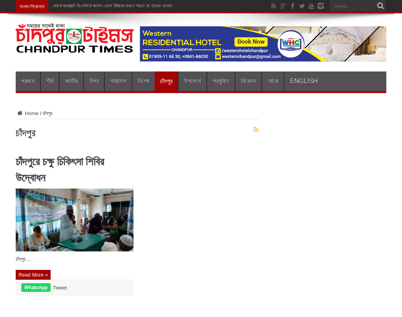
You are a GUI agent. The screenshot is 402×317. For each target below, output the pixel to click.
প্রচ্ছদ (28, 81)
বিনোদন (248, 81)
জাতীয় (71, 81)
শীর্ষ (49, 81)
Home (27, 113)
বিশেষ (143, 81)
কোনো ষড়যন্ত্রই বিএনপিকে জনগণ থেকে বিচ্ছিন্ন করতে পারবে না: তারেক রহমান (112, 6)
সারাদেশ (118, 81)
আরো (273, 81)
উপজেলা (192, 81)
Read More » (33, 275)
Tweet (60, 288)
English (304, 81)
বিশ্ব (94, 81)
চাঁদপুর (166, 81)
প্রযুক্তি (221, 81)
